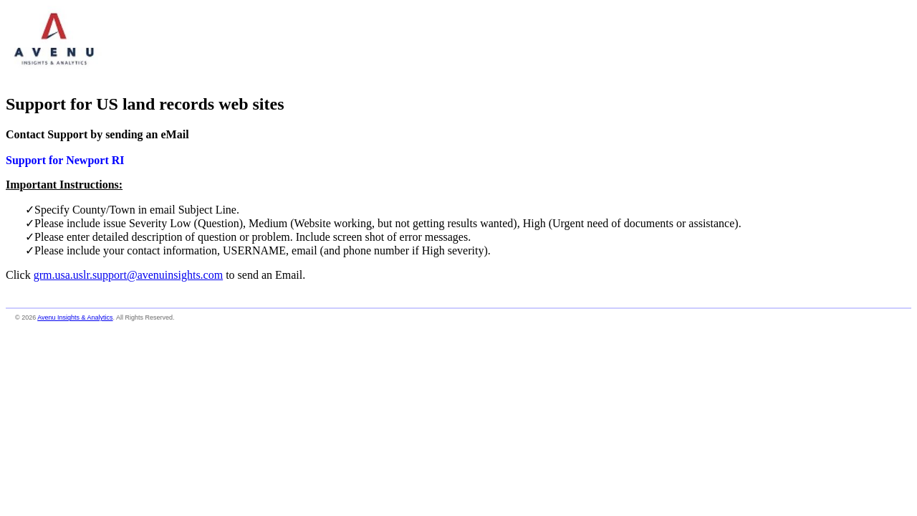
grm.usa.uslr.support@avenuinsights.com (129, 275)
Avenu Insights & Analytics (74, 317)
